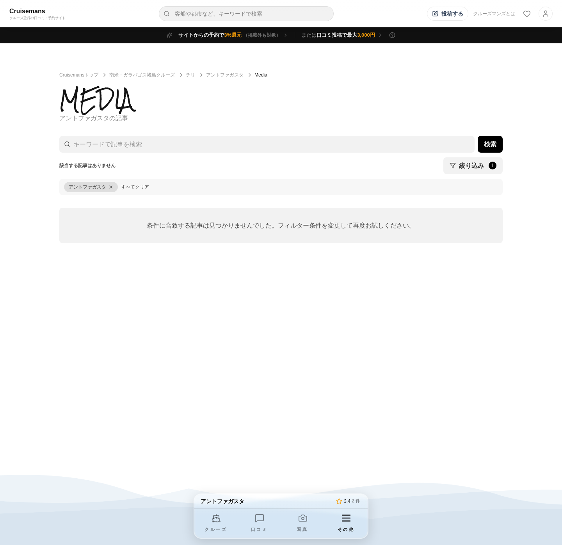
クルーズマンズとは (494, 13)
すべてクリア (135, 187)
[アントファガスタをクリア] (91, 187)
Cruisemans (27, 11)
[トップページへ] (266, 501)
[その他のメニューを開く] (346, 523)
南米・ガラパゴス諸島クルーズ (142, 75)
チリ (190, 75)
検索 (490, 144)
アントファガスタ (225, 75)
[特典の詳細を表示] (392, 35)
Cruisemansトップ (78, 75)
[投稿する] (447, 14)
